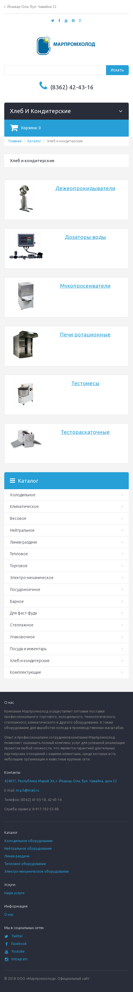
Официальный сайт (74, 978)
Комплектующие (25, 672)
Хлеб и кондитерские (30, 660)
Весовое (18, 518)
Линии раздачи (23, 542)
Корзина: (25, 128)
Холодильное (22, 495)
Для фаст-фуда (23, 613)
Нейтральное (22, 530)
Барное (17, 601)
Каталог (34, 141)
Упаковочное (22, 637)
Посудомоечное (25, 589)
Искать (117, 70)
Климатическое (24, 506)
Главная (15, 141)
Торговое (19, 565)
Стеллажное (21, 625)
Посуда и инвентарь (28, 649)
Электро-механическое (32, 577)
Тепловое (19, 554)
